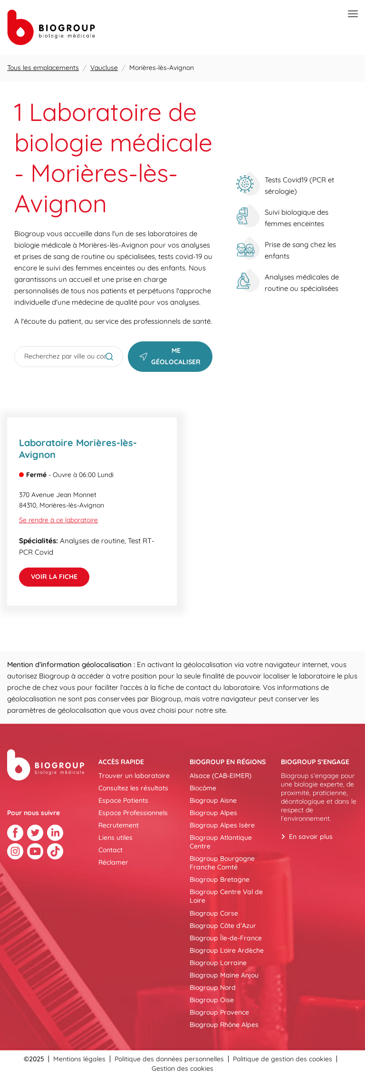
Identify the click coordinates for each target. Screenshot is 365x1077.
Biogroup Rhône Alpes (224, 1024)
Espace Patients (123, 800)
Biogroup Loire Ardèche (227, 950)
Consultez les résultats (133, 788)
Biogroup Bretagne (220, 879)
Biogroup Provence (219, 1012)
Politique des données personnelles (169, 1059)
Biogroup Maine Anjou (224, 975)
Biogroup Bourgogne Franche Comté (222, 862)
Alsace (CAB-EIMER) (220, 775)
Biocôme (203, 788)
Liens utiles (115, 837)
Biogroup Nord (213, 987)
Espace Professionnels (133, 812)
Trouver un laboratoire (134, 775)
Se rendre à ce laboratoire (58, 520)
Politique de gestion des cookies (282, 1059)
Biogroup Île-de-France (226, 938)
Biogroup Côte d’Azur (223, 925)
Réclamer (113, 862)
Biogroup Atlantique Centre (221, 841)
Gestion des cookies (182, 1068)
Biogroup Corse (214, 913)
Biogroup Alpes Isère (222, 825)
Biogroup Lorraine (218, 962)
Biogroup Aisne (213, 800)
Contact (110, 850)
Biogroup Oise (212, 1000)
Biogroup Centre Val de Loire (226, 896)
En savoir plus (311, 836)
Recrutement (118, 825)
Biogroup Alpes (213, 812)
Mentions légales (79, 1059)
